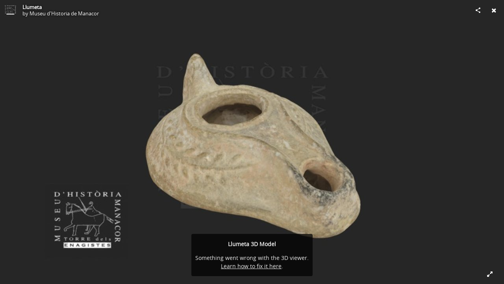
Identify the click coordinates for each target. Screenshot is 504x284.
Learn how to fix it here (251, 266)
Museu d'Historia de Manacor (64, 13)
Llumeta (32, 7)
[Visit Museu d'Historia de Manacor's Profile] (10, 10)
